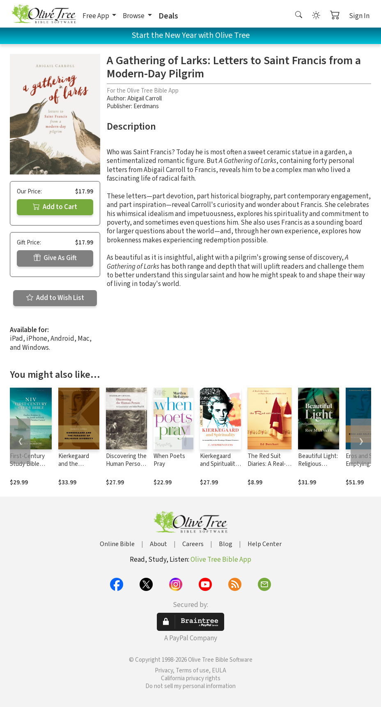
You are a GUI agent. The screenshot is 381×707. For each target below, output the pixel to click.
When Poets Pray (169, 460)
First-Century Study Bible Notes (27, 464)
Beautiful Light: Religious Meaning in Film (318, 464)
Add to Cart (55, 207)
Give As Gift (55, 258)
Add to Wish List (55, 298)
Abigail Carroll (144, 98)
